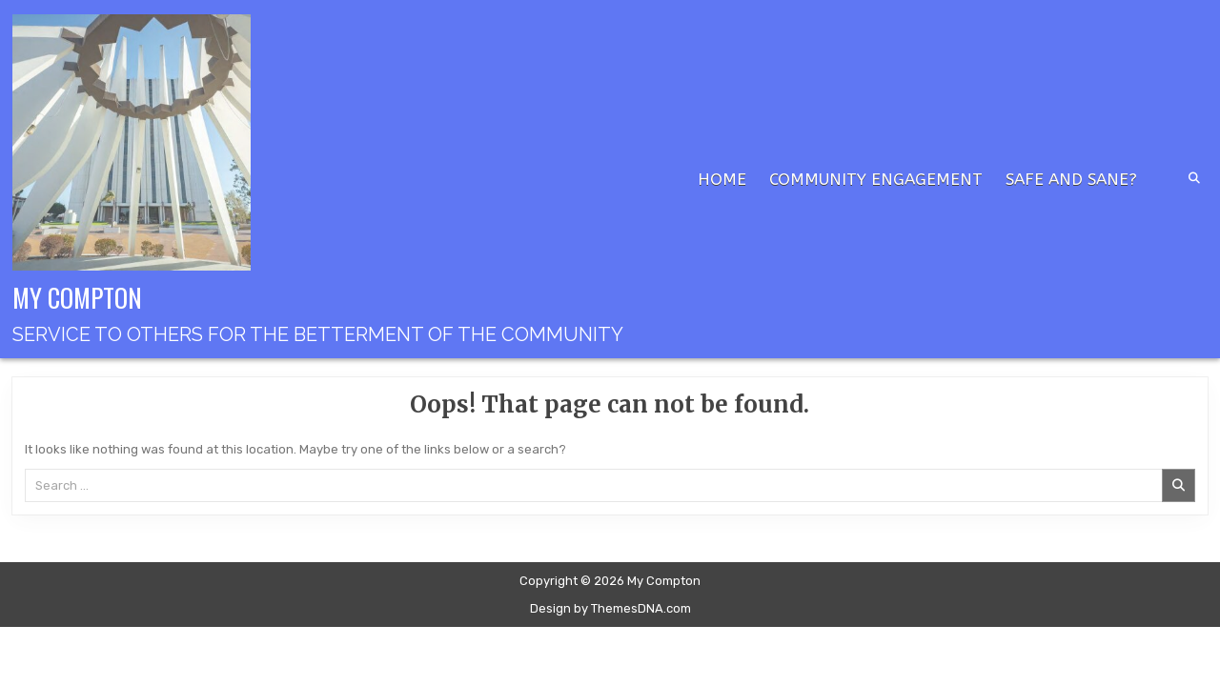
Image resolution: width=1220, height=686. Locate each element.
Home (722, 179)
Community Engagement (876, 179)
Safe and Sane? (1071, 179)
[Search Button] (1194, 178)
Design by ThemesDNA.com (610, 608)
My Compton (77, 297)
